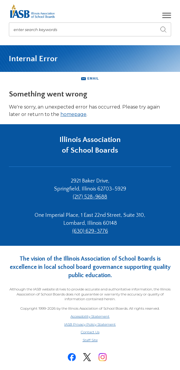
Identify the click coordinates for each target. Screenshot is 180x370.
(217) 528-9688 (90, 197)
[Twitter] (87, 357)
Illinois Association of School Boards (90, 145)
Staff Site (97, 340)
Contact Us (90, 332)
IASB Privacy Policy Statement (90, 324)
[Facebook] (71, 357)
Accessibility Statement (90, 316)
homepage (73, 114)
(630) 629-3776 (90, 231)
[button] (166, 15)
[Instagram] (102, 357)
